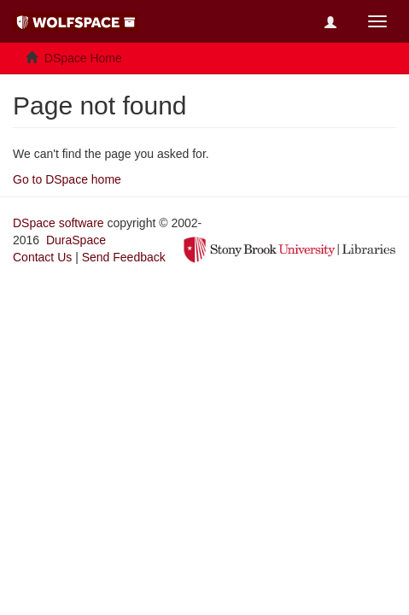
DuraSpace (76, 240)
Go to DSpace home (67, 179)
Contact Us (42, 257)
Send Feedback (124, 257)
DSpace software (58, 223)
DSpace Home (83, 58)
